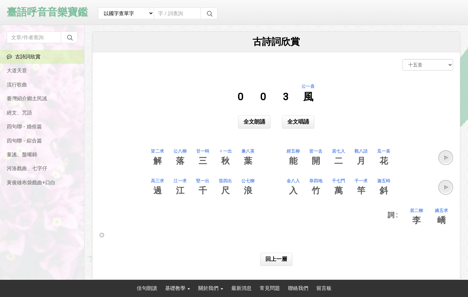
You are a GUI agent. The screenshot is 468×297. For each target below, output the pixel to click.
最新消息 (241, 288)
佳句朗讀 (147, 288)
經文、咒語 (19, 113)
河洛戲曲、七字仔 (27, 168)
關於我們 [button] (210, 288)
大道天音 (17, 71)
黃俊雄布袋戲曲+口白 (31, 183)
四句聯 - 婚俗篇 (24, 127)
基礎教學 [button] (177, 288)
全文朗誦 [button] (254, 121)
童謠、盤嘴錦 (22, 155)
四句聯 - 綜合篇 (24, 141)
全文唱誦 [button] (298, 121)
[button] (445, 157)
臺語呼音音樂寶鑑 (47, 12)
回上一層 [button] (276, 259)
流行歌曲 (17, 85)
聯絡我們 (298, 288)
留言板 (324, 288)
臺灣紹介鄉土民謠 (27, 99)
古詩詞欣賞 (24, 57)
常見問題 (270, 288)
